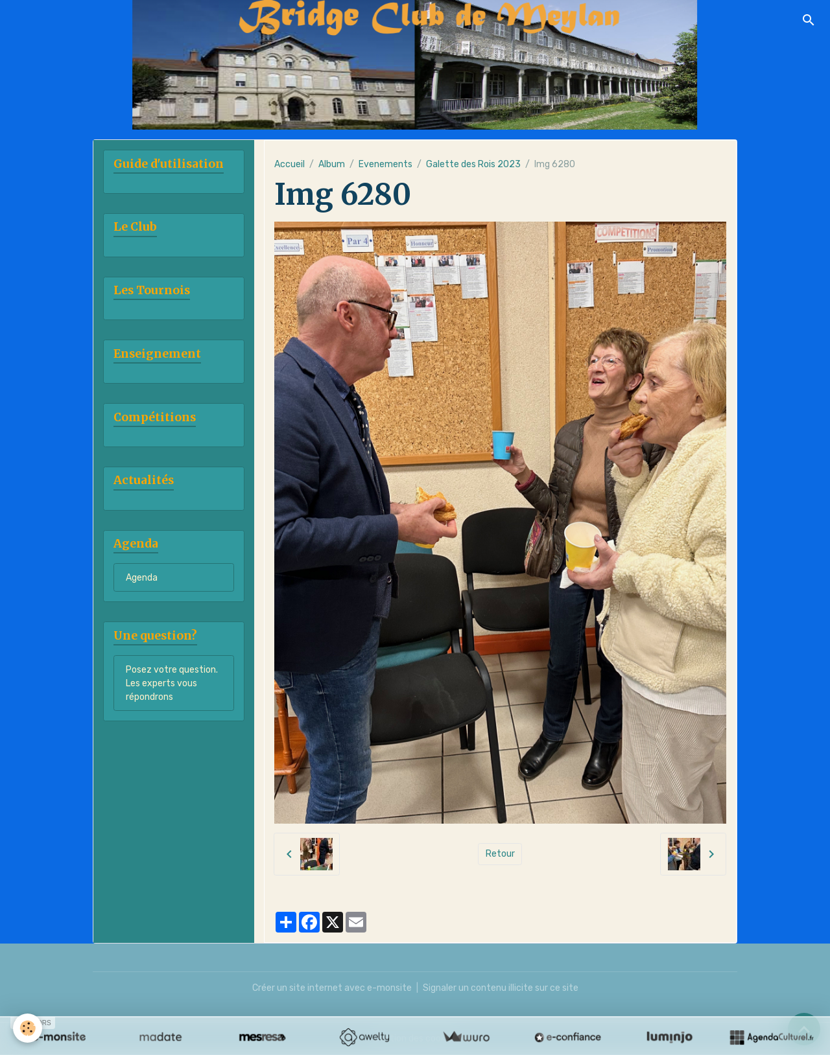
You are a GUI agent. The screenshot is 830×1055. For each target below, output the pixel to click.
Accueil (289, 164)
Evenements (385, 164)
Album (331, 164)
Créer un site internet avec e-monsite (332, 987)
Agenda (142, 577)
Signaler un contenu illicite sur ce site (500, 987)
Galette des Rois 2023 (473, 164)
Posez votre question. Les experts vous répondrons (172, 683)
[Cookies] (27, 1028)
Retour (500, 853)
